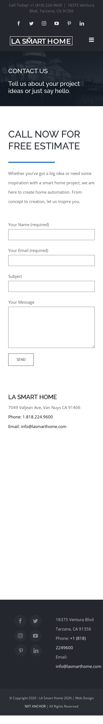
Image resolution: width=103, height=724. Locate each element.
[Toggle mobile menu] (92, 40)
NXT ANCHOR (35, 706)
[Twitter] (35, 621)
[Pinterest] (21, 651)
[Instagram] (20, 636)
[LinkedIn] (36, 651)
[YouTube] (35, 636)
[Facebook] (20, 621)
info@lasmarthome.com (43, 426)
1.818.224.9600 (38, 416)
